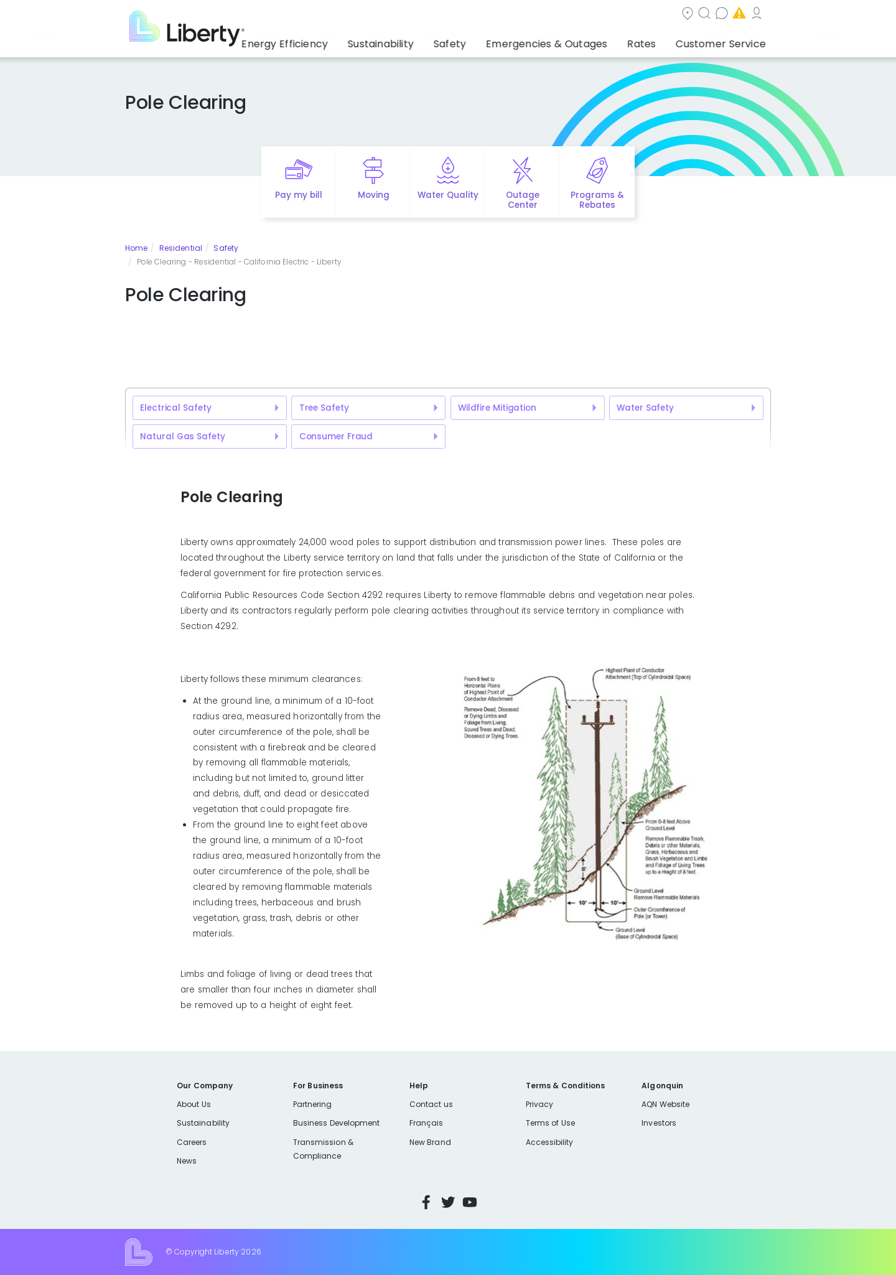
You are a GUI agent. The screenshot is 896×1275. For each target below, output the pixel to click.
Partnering (312, 1104)
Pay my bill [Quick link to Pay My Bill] (299, 195)
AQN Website (665, 1104)
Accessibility (550, 1142)
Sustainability (203, 1123)
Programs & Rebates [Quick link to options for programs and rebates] (597, 200)
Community (406, 14)
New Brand (430, 1142)
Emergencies (616, 14)
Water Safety (645, 408)
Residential (180, 248)
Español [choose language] (752, 14)
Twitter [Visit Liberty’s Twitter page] (448, 1202)
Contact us (539, 14)
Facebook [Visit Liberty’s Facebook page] (426, 1202)
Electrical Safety (175, 408)
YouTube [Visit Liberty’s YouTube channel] (470, 1202)
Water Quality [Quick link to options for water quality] (448, 195)
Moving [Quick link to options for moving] (374, 195)
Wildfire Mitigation (497, 408)
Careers (192, 1142)
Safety (225, 248)
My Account (694, 14)
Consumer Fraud (336, 436)
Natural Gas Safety (182, 436)
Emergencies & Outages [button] (569, 40)
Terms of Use (551, 1123)
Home (136, 248)
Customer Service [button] (725, 40)
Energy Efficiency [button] (331, 40)
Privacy (539, 1104)
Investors (659, 1123)
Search (473, 14)
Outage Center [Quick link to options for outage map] (522, 200)
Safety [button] (482, 40)
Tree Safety (324, 408)
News (187, 1161)
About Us (194, 1104)
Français (426, 1123)
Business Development (336, 1123)
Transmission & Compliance (323, 1149)
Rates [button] (654, 40)
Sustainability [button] (419, 40)
